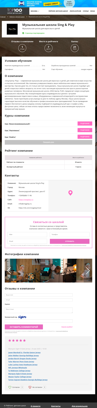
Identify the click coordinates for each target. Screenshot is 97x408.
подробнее (84, 123)
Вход (92, 11)
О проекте (35, 406)
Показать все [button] (48, 142)
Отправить (69, 241)
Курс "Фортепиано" (12, 130)
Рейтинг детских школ (58, 11)
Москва (35, 11)
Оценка (7, 304)
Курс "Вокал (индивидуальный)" (17, 124)
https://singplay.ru (26, 199)
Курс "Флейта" (10, 137)
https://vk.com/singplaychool (30, 208)
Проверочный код (11, 317)
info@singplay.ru (25, 204)
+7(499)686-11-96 (25, 195)
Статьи (86, 11)
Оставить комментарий (24, 327)
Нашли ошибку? (67, 327)
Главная (3, 17)
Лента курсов (75, 11)
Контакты (56, 406)
